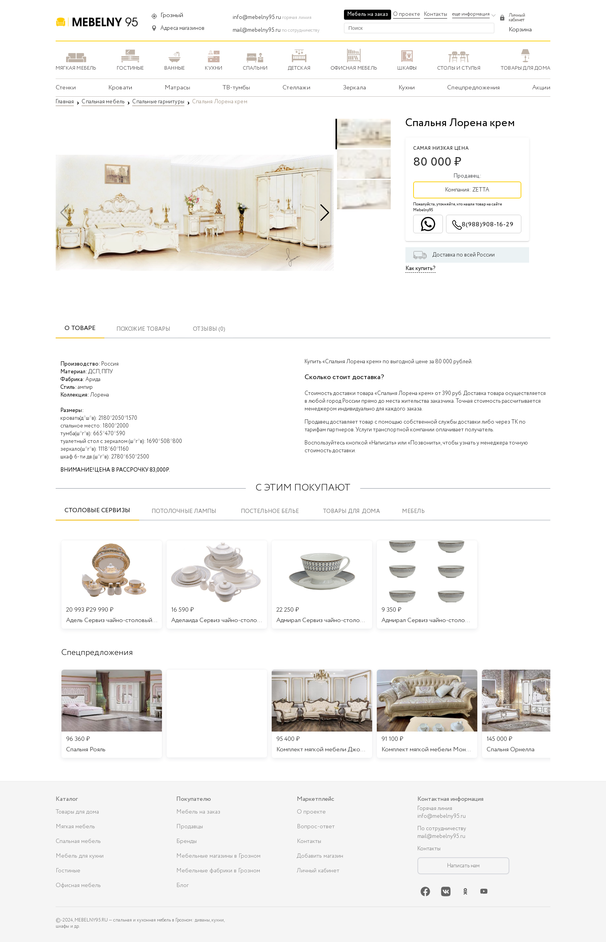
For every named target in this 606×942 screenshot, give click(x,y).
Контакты (435, 14)
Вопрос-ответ (316, 826)
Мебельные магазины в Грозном (218, 856)
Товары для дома (351, 512)
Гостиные (68, 871)
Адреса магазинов (182, 28)
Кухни (406, 87)
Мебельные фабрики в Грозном (218, 871)
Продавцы (189, 826)
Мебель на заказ (367, 14)
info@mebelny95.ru (257, 17)
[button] (325, 212)
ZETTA (480, 190)
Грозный (171, 15)
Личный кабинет (318, 871)
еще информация (471, 14)
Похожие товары (143, 329)
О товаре (80, 328)
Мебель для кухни (80, 856)
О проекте (406, 14)
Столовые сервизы (97, 510)
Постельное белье (269, 512)
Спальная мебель (78, 841)
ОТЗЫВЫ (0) (209, 329)
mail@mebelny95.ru (257, 30)
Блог (182, 885)
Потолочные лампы (184, 512)
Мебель (413, 512)
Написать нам (463, 866)
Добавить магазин (320, 856)
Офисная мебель (78, 885)
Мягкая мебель (75, 826)
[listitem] (111, 714)
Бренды (186, 841)
